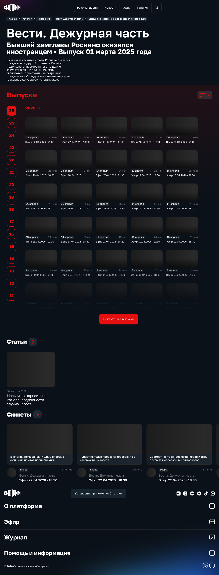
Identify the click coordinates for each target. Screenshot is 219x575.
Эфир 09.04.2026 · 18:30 (75, 274)
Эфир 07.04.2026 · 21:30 (180, 274)
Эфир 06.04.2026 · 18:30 (110, 308)
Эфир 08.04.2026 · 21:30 (110, 274)
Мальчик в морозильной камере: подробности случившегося (28, 400)
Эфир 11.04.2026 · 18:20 (110, 241)
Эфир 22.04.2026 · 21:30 (39, 142)
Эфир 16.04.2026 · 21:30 (180, 175)
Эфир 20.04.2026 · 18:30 (40, 175)
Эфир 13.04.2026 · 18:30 (75, 241)
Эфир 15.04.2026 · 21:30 (75, 208)
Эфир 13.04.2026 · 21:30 (39, 241)
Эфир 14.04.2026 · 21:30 (145, 208)
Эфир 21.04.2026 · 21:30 (110, 142)
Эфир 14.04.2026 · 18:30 (180, 208)
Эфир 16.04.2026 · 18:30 (39, 208)
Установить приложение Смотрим (98, 493)
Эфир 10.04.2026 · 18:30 (180, 241)
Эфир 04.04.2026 (141, 308)
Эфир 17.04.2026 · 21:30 (110, 175)
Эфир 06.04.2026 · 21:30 (75, 308)
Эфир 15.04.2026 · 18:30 (110, 208)
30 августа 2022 (16, 391)
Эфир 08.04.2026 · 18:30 (145, 274)
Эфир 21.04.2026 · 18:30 (145, 142)
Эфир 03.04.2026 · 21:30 (180, 308)
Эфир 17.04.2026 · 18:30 (145, 175)
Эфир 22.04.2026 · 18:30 (75, 142)
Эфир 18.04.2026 (71, 175)
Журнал (109, 537)
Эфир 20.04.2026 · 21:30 (180, 142)
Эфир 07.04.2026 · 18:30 (39, 308)
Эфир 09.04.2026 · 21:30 (39, 274)
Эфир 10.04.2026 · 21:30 (145, 241)
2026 (39, 108)
